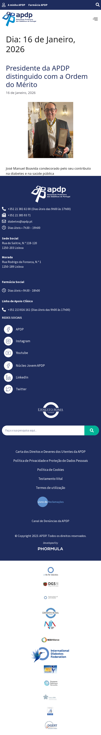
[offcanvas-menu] (95, 19)
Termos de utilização (50, 488)
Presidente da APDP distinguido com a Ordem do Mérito (47, 76)
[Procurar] (91, 430)
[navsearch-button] (94, 5)
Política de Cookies (50, 470)
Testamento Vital (50, 479)
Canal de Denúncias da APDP (50, 521)
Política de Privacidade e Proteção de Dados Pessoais (50, 460)
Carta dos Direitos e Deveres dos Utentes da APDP (51, 451)
